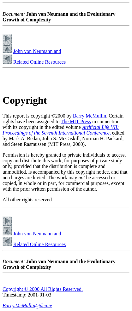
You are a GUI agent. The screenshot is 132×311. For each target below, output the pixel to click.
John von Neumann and (37, 51)
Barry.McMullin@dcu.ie (27, 305)
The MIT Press (76, 121)
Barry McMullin (89, 115)
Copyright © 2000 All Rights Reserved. (43, 289)
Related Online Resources (39, 62)
